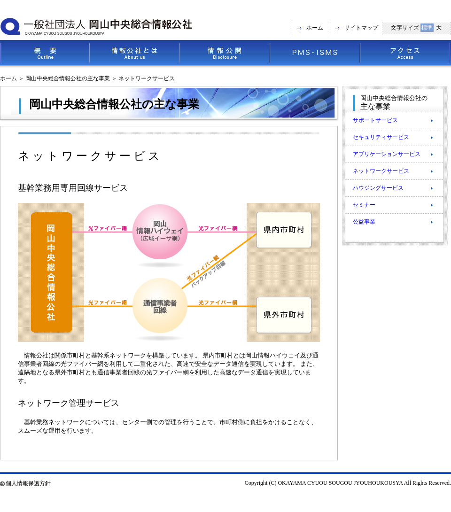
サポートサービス (375, 120)
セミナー (364, 205)
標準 (427, 27)
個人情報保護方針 (28, 483)
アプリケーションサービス (386, 154)
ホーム (314, 27)
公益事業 (364, 221)
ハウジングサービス (378, 188)
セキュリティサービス (381, 137)
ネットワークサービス (381, 171)
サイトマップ (361, 27)
